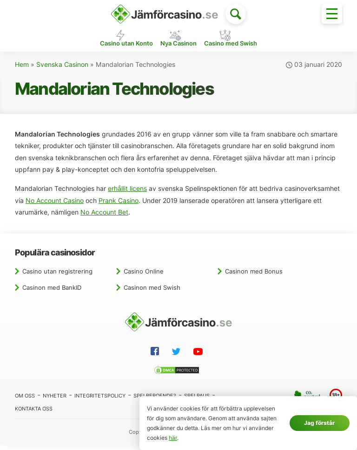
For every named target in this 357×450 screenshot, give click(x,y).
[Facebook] (157, 357)
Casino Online (144, 276)
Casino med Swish (230, 47)
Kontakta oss (34, 413)
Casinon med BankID (51, 292)
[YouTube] (199, 357)
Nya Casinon (178, 47)
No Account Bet (104, 217)
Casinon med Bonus (254, 276)
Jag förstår (319, 422)
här (173, 437)
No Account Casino (55, 205)
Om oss (25, 400)
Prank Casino (119, 205)
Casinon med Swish (152, 292)
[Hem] (164, 14)
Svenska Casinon (62, 69)
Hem (22, 69)
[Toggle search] (235, 14)
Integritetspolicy (100, 400)
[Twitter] (178, 357)
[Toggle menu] (332, 14)
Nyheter (54, 400)
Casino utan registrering (57, 276)
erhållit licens (127, 193)
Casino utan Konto (126, 47)
